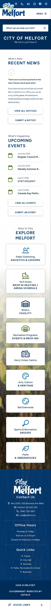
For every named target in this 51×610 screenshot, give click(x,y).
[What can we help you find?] (25, 28)
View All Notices (26, 111)
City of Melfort (13, 10)
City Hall (27, 560)
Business (27, 572)
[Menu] (41, 13)
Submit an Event (25, 212)
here (22, 95)
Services (27, 564)
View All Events (25, 203)
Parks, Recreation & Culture (27, 568)
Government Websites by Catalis (25, 593)
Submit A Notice (25, 120)
